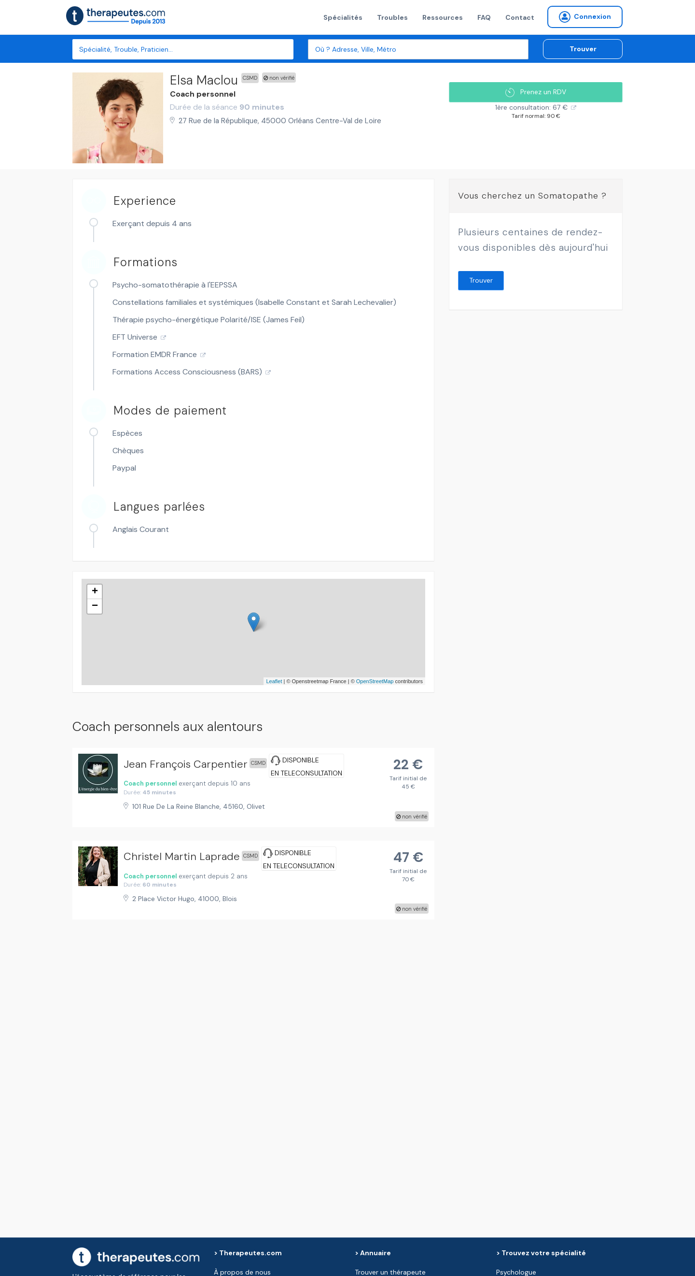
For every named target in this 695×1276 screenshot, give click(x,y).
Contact (519, 17)
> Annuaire (373, 1252)
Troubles (392, 17)
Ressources (442, 17)
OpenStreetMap (375, 681)
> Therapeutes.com (248, 1252)
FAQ (484, 17)
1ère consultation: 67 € (531, 107)
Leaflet (274, 681)
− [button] (95, 606)
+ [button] (95, 592)
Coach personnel (203, 94)
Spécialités (342, 17)
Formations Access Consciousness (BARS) (187, 372)
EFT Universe (134, 337)
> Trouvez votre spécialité (541, 1252)
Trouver (583, 48)
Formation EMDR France (154, 354)
